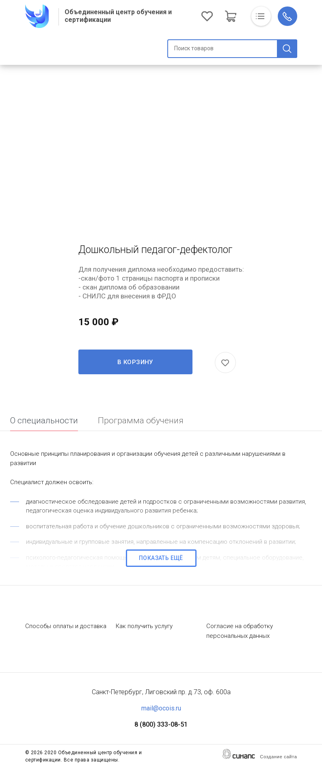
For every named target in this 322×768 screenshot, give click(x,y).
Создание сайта (278, 756)
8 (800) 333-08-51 (161, 724)
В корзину (135, 362)
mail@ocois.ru (161, 708)
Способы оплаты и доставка (65, 626)
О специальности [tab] (44, 420)
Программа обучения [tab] (141, 420)
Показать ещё (161, 558)
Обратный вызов (287, 16)
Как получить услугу (144, 626)
